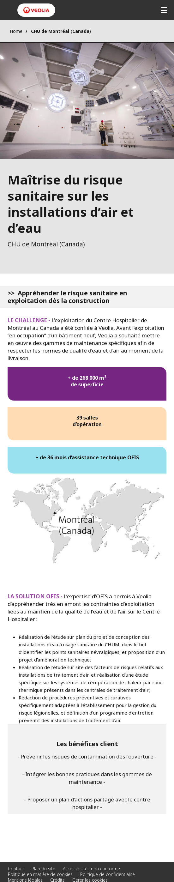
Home (16, 31)
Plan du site (43, 869)
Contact (16, 869)
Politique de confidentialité (107, 874)
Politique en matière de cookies (40, 874)
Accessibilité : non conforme (91, 869)
